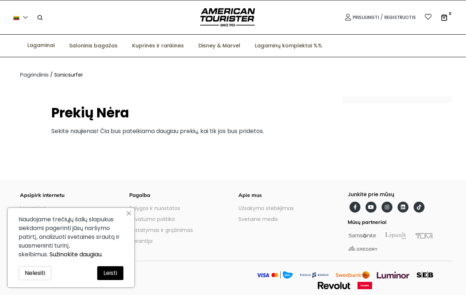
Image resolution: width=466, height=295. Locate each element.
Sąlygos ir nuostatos (154, 208)
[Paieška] (178, 149)
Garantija (141, 241)
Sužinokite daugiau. (76, 254)
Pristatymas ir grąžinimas (161, 230)
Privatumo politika (152, 219)
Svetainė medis (258, 219)
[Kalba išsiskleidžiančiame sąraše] (22, 17)
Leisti (110, 273)
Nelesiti (35, 273)
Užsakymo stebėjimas (266, 208)
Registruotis (400, 17)
